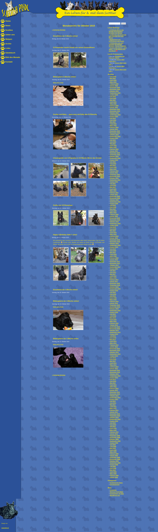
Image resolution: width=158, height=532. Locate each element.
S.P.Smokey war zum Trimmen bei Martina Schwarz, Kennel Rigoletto (117, 44)
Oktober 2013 (114, 352)
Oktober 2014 (114, 330)
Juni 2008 (113, 468)
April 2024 (113, 124)
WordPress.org (115, 495)
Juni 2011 (113, 403)
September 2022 (115, 158)
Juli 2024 (113, 118)
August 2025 (114, 95)
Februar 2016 (114, 301)
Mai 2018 (113, 252)
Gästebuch (10, 53)
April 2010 (113, 428)
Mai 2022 (113, 165)
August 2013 (114, 356)
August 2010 (114, 421)
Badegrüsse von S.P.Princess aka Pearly (116, 40)
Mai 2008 (113, 470)
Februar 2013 (114, 366)
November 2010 (115, 415)
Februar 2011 (114, 410)
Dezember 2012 (115, 370)
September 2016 (115, 289)
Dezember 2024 (115, 109)
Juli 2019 (113, 227)
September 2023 (115, 136)
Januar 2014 (114, 347)
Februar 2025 (114, 105)
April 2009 (113, 450)
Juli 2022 (113, 162)
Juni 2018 (113, 250)
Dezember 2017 (115, 261)
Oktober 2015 (114, 308)
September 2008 (115, 463)
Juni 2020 (113, 207)
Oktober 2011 (114, 396)
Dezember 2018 (115, 240)
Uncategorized (114, 484)
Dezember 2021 (115, 174)
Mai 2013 (113, 361)
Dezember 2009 (115, 435)
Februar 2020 (114, 214)
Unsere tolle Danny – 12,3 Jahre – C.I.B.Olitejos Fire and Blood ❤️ (118, 49)
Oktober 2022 (114, 156)
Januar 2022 (114, 172)
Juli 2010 (113, 423)
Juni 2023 (113, 142)
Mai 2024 (113, 122)
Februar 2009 (114, 454)
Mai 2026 (113, 78)
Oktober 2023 (114, 134)
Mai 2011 (113, 405)
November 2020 (115, 198)
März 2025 (113, 104)
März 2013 (113, 365)
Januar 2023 (114, 151)
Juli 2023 (113, 140)
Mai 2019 (113, 230)
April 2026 (113, 80)
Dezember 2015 (115, 305)
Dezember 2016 (115, 283)
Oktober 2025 (114, 91)
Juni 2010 (113, 425)
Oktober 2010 (114, 417)
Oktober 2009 (114, 439)
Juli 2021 (113, 183)
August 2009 (114, 443)
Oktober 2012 (114, 374)
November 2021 (115, 176)
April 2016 (113, 298)
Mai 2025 (113, 100)
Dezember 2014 (115, 327)
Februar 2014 (114, 345)
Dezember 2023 (115, 131)
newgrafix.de (5, 528)
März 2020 (113, 212)
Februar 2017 (114, 279)
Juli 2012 (113, 379)
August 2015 (114, 312)
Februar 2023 (114, 149)
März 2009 (113, 452)
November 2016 (115, 285)
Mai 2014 (113, 339)
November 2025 (115, 89)
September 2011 (115, 397)
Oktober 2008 (114, 461)
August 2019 (114, 225)
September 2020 (115, 201)
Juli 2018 (113, 249)
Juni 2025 (113, 98)
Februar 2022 (114, 171)
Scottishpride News (116, 483)
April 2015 (113, 319)
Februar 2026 (114, 84)
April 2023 (113, 145)
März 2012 (113, 386)
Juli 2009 (113, 444)
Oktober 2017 (114, 265)
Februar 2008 (114, 475)
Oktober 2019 (114, 221)
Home (8, 21)
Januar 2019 (114, 238)
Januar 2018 (114, 260)
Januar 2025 (114, 107)
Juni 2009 (113, 446)
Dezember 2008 (115, 457)
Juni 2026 (113, 76)
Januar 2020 (114, 216)
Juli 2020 (113, 205)
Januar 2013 (114, 368)
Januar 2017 (114, 281)
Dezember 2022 (115, 153)
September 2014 (115, 332)
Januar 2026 (114, 85)
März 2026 (113, 82)
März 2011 (113, 408)
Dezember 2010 (115, 414)
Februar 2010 (114, 432)
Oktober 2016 (114, 287)
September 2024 (115, 114)
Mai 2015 (113, 318)
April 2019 (113, 232)
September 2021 (115, 180)
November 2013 (115, 350)
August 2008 (114, 464)
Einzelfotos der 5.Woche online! (117, 57)
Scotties (9, 30)
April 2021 (113, 189)
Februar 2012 (114, 388)
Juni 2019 (113, 229)
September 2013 (115, 354)
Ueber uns (10, 35)
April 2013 (113, 363)
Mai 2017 (113, 274)
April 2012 (113, 385)
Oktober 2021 (114, 178)
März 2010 (113, 430)
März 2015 (113, 321)
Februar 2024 (114, 127)
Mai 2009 (113, 448)
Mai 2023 (113, 143)
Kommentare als (117, 493)
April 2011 (113, 406)
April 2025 (113, 102)
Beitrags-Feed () (116, 492)
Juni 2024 (113, 120)
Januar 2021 (114, 194)
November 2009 (115, 437)
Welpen (8, 39)
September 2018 (115, 245)
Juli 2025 (113, 96)
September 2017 (115, 267)
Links (7, 48)
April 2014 (113, 341)
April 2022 (113, 167)
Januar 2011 (114, 412)
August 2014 (114, 334)
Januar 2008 (114, 477)
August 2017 (114, 269)
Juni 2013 (113, 359)
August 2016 (114, 290)
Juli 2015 (113, 314)
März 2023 (113, 147)
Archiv (8, 44)
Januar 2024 (114, 129)
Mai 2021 (113, 187)
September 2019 (115, 223)
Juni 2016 (113, 294)
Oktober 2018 (114, 243)
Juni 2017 (113, 272)
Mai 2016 (113, 296)
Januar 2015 (114, 325)
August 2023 (114, 138)
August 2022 (114, 160)
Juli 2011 (113, 401)
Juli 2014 (113, 336)
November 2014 (115, 328)
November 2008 (115, 459)
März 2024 (113, 125)
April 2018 (113, 254)
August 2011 (114, 399)
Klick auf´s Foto (58, 82)
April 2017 (113, 276)
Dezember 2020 (115, 196)
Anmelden (113, 490)
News (7, 25)
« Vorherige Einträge (58, 30)
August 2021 (114, 182)
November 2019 (115, 220)
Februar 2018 (114, 258)
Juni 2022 (113, 163)
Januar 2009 (114, 455)
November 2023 (115, 133)
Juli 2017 (113, 270)
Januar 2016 (114, 303)
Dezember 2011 (115, 392)
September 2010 (115, 419)
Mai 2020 (113, 209)
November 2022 (115, 154)
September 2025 (115, 93)
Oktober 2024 (114, 113)
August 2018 (114, 247)
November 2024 (115, 111)
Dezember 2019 (115, 218)
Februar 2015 (114, 323)
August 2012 (114, 377)
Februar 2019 (114, 236)
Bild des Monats (12, 57)
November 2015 (115, 307)
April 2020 (113, 211)
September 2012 (115, 376)
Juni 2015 (113, 316)
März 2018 (113, 256)
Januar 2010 (114, 434)
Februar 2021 (114, 192)
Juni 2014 (113, 337)
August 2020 (114, 203)
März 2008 (113, 473)
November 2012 (115, 372)
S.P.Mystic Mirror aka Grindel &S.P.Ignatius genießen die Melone (116, 31)
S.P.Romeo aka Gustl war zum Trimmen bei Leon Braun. (117, 36)
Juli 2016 (113, 292)
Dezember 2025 (115, 87)
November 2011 (115, 394)
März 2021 (113, 191)
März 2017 (113, 278)
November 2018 (115, 241)
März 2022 (113, 169)
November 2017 (115, 263)
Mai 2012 (113, 383)
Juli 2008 (113, 466)
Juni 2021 (113, 185)
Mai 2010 (113, 426)
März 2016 (113, 299)
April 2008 (113, 472)
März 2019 (113, 234)
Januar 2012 (114, 390)
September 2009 (115, 441)
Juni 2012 (113, 381)
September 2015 (115, 310)
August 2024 (114, 116)
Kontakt (8, 62)
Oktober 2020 (114, 200)
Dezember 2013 (115, 348)
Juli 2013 (113, 357)
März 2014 (113, 343)
